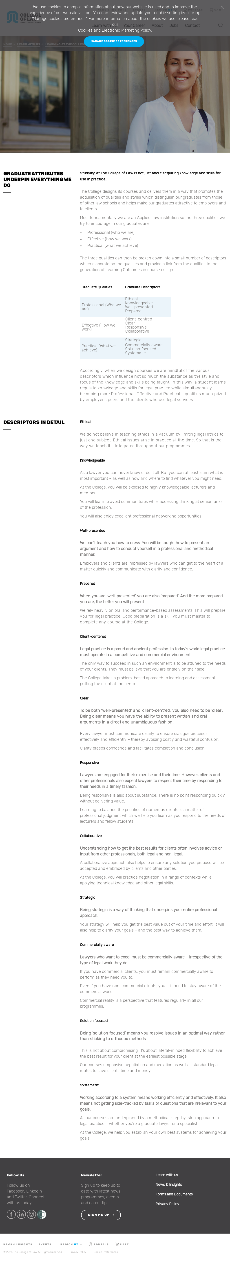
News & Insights (169, 1184)
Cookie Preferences (106, 1252)
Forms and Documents (174, 1194)
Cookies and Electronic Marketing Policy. (115, 31)
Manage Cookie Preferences (114, 41)
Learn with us (167, 1175)
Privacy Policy (167, 1204)
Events (45, 1244)
